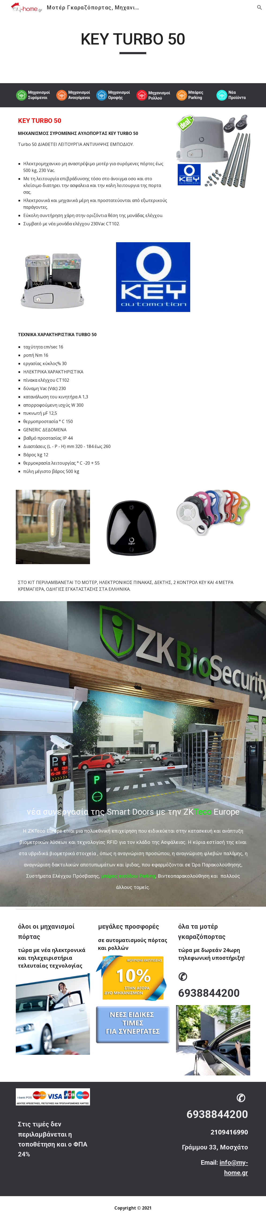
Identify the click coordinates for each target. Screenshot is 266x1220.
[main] (133, 41)
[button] (259, 7)
